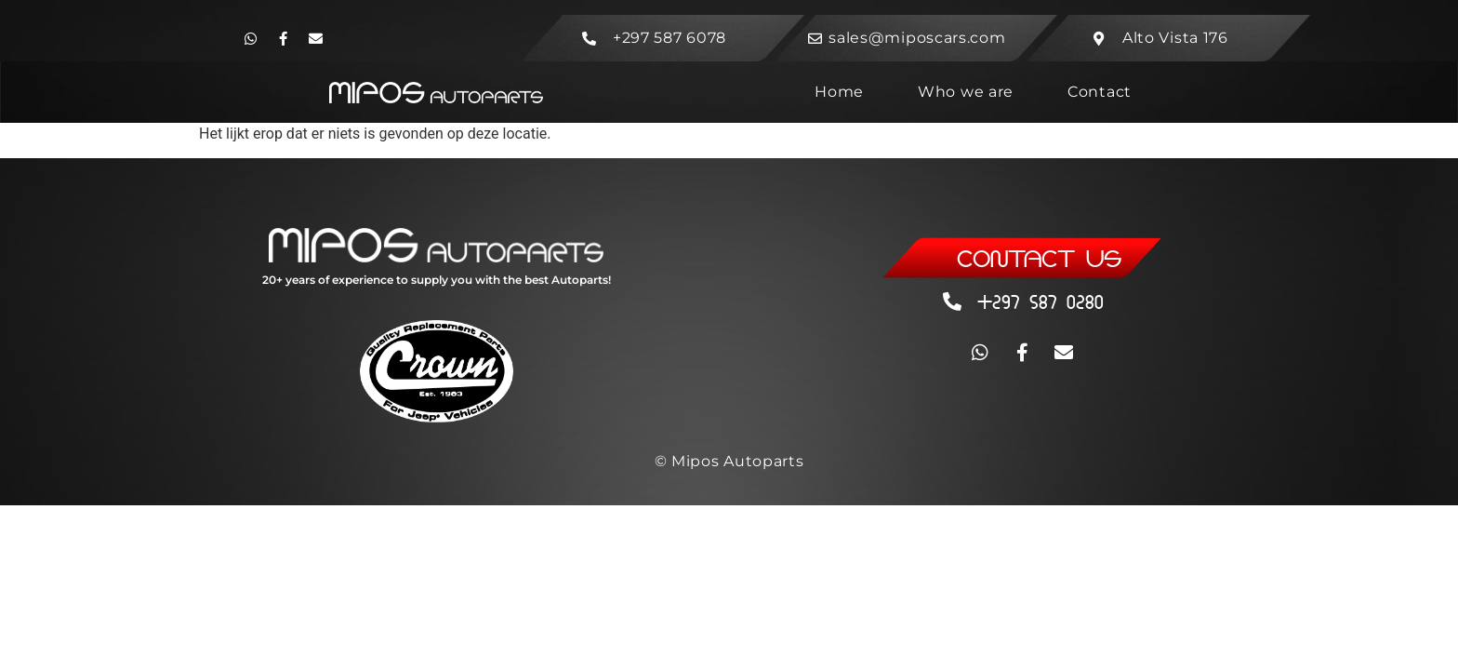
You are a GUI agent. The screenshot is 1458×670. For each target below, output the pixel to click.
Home (839, 91)
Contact (1099, 91)
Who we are (966, 91)
